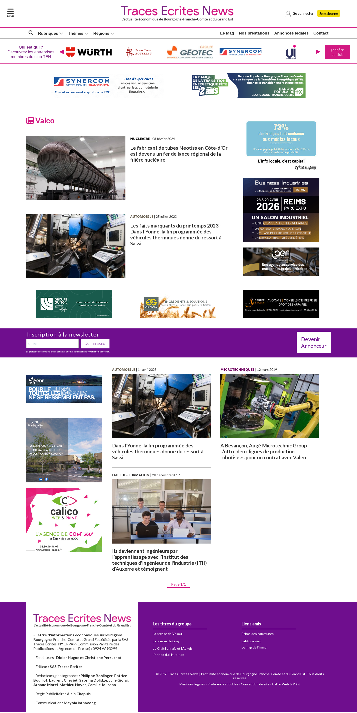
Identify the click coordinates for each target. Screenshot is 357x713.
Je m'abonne (329, 13)
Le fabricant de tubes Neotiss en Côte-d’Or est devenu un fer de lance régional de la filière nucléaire (179, 154)
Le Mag (227, 33)
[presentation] (61, 52)
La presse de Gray (166, 642)
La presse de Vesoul (168, 635)
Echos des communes (258, 635)
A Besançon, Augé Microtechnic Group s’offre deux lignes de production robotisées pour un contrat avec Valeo (263, 452)
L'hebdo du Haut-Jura (168, 656)
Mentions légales (192, 685)
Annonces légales (291, 33)
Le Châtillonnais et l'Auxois (173, 649)
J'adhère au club (337, 52)
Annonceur (314, 343)
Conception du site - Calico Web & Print (270, 685)
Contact (320, 33)
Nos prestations (254, 33)
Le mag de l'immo (254, 648)
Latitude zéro (251, 642)
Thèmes (75, 33)
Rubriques (48, 33)
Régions (101, 33)
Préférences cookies (223, 685)
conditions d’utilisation (98, 353)
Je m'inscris (95, 344)
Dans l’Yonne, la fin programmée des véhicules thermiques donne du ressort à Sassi (157, 452)
